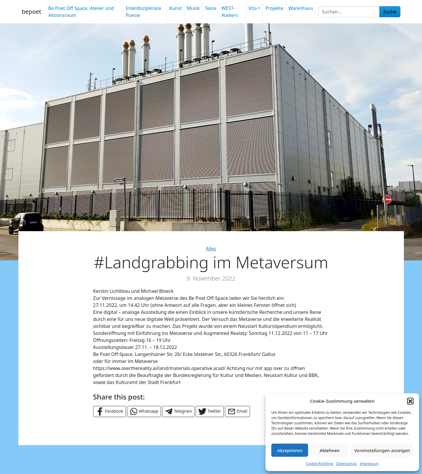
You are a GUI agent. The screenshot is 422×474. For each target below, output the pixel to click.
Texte (210, 8)
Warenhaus (300, 8)
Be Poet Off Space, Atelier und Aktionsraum (81, 11)
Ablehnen (329, 450)
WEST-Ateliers (229, 11)
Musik (193, 8)
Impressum (369, 463)
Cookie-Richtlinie (320, 463)
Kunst (175, 8)
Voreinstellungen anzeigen (382, 450)
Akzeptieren (289, 450)
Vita (253, 8)
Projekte (274, 8)
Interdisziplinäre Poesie (143, 11)
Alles (211, 248)
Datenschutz (346, 463)
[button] (410, 401)
